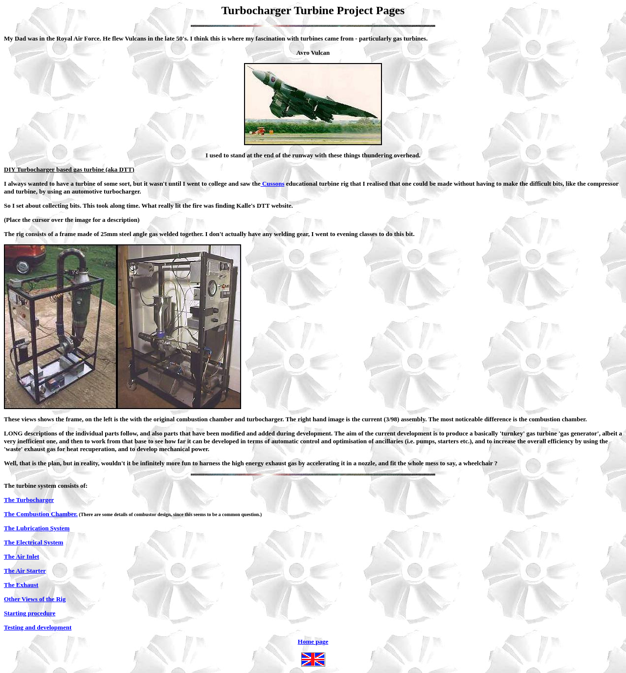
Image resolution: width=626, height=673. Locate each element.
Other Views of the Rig (35, 599)
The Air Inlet (21, 556)
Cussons (273, 183)
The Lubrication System (36, 528)
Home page (313, 652)
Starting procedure (29, 613)
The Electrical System (33, 542)
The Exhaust (21, 584)
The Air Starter (25, 570)
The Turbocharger (29, 499)
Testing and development (37, 627)
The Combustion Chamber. (41, 514)
